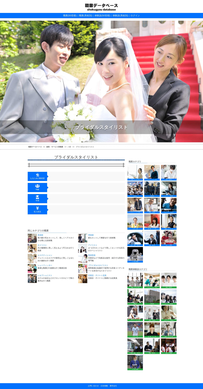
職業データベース (35, 147)
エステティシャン (45, 255)
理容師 (91, 235)
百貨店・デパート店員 (97, 275)
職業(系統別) (85, 15)
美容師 (40, 235)
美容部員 (91, 255)
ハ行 (69, 147)
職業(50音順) (70, 15)
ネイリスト (42, 245)
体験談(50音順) (102, 15)
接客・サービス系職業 (54, 147)
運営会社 (112, 386)
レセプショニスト (45, 275)
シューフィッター (45, 265)
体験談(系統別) (120, 15)
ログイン (135, 15)
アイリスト (92, 245)
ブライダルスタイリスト (98, 265)
